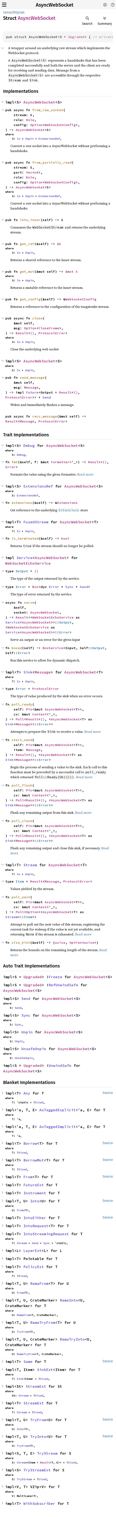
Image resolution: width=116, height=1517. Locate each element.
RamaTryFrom (42, 1322)
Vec (29, 172)
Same (27, 1361)
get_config (30, 299)
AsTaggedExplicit (57, 1110)
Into (34, 1201)
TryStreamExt (37, 1470)
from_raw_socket (47, 110)
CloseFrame (48, 328)
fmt (15, 462)
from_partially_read (52, 162)
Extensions (67, 503)
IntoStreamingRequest (46, 1233)
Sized (39, 1102)
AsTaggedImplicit (57, 1126)
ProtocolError (51, 333)
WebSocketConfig (60, 125)
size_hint (21, 942)
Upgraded (76, 37)
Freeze (55, 976)
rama (7, 12)
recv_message (44, 416)
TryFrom (22, 1332)
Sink (27, 672)
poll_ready (22, 704)
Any (26, 1093)
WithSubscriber (39, 1503)
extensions (22, 503)
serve (29, 602)
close (37, 318)
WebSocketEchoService (28, 563)
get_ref (27, 244)
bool (65, 538)
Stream (30, 865)
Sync (69, 587)
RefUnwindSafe (63, 985)
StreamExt (36, 1386)
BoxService (53, 648)
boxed (17, 648)
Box (35, 587)
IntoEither (34, 1217)
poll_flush (22, 785)
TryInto (38, 1436)
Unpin (29, 138)
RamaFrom (39, 1283)
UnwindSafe (60, 1065)
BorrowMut (33, 1160)
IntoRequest (35, 1225)
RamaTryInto (72, 1339)
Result (22, 333)
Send (47, 397)
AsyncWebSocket (54, 5)
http (16, 12)
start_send (22, 740)
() (32, 333)
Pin (29, 709)
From (27, 1176)
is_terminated (25, 538)
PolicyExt (33, 1266)
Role (30, 120)
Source (108, 1093)
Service (24, 557)
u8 (36, 172)
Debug (29, 445)
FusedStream (35, 522)
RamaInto (69, 1300)
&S (59, 244)
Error (10, 467)
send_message (32, 377)
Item (20, 881)
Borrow (30, 1143)
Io (18, 138)
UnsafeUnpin (33, 1048)
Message (31, 387)
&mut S (71, 271)
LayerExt (32, 1250)
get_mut (27, 271)
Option (36, 125)
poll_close (22, 821)
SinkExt (45, 1369)
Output (22, 571)
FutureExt (33, 1185)
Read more (85, 474)
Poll (20, 719)
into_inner (30, 220)
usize (60, 942)
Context (39, 714)
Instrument (34, 1193)
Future (32, 392)
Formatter (60, 462)
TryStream (47, 1453)
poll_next (21, 897)
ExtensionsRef (49, 138)
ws (22, 12)
